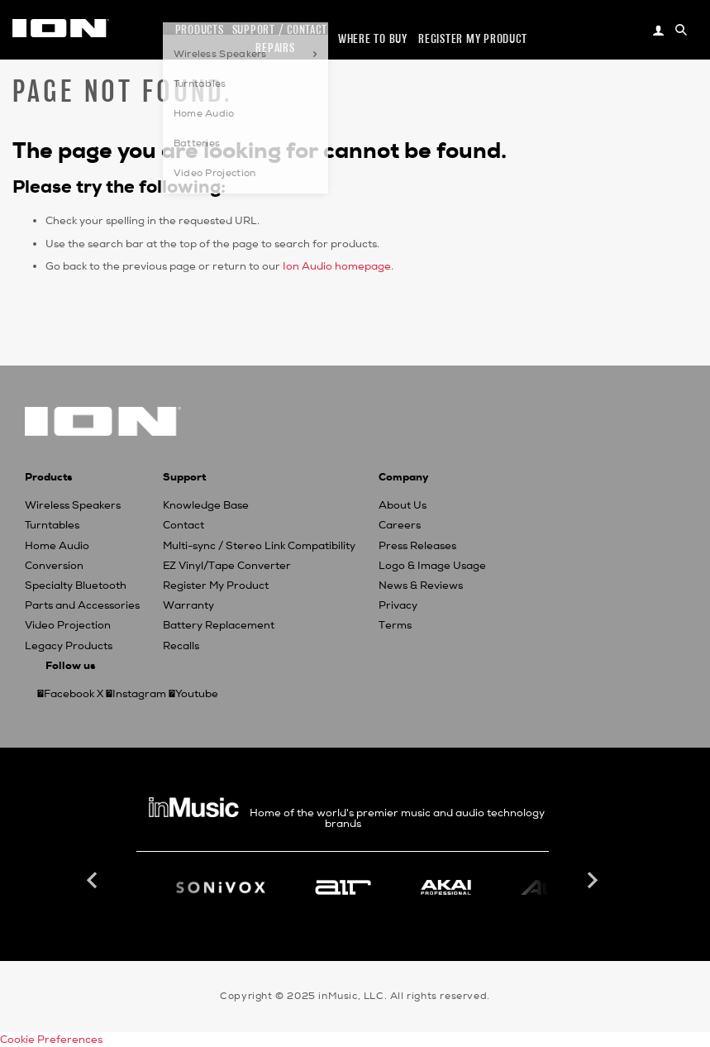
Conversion (54, 565)
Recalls (181, 646)
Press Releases (417, 545)
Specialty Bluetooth (75, 585)
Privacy (398, 605)
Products (199, 29)
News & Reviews (421, 585)
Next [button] (591, 880)
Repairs (274, 48)
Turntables (52, 525)
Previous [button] (94, 880)
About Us (402, 505)
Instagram (139, 693)
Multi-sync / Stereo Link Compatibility (259, 545)
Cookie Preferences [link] (51, 1039)
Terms (395, 625)
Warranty (188, 605)
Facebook (69, 693)
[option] (343, 887)
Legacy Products (68, 646)
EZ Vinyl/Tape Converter (227, 565)
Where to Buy (372, 38)
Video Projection (68, 625)
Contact (183, 525)
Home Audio (57, 545)
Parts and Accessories (82, 605)
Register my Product (472, 38)
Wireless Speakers (73, 505)
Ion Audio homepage (337, 266)
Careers (400, 525)
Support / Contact (279, 29)
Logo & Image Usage (432, 565)
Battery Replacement (218, 625)
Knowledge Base (206, 505)
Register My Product (216, 585)
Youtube (196, 693)
